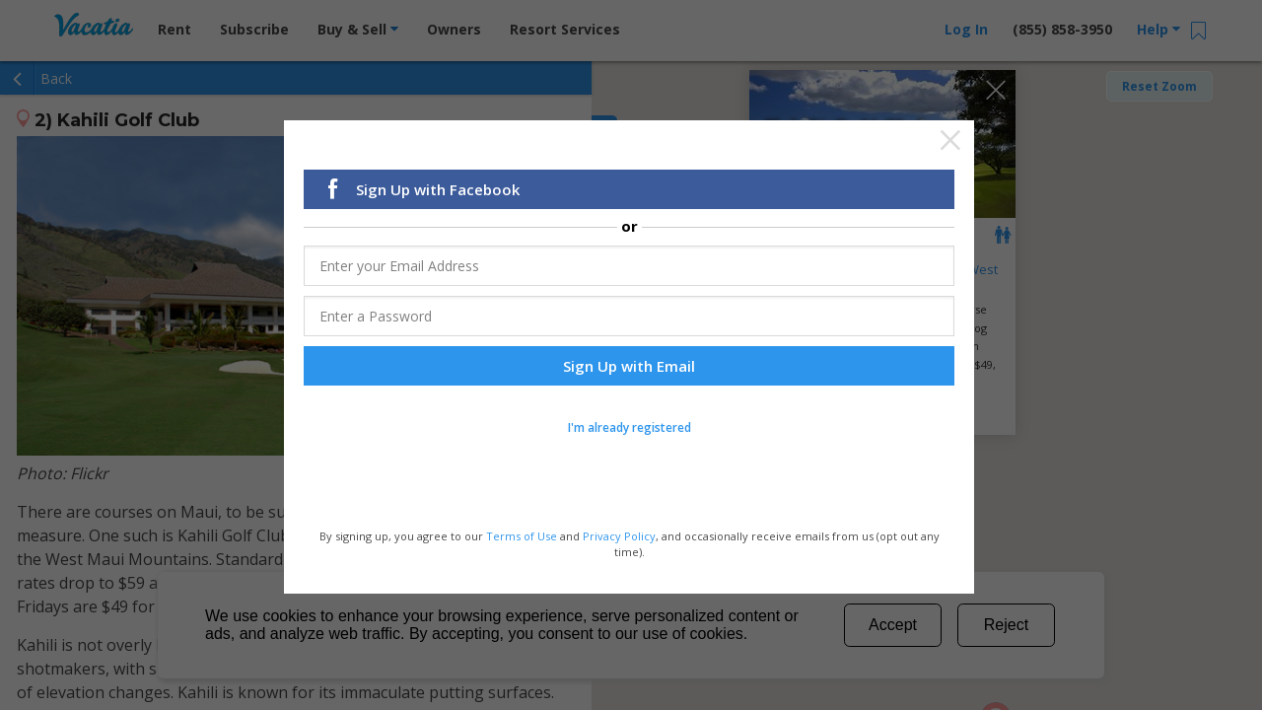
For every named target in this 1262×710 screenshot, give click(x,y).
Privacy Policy (619, 534)
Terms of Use (521, 534)
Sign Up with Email (629, 364)
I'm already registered (629, 425)
